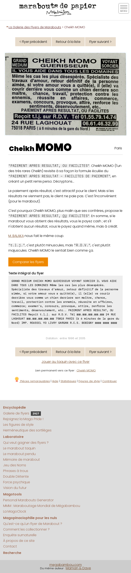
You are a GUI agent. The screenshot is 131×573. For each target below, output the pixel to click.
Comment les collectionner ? (26, 529)
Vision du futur (14, 487)
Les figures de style (18, 424)
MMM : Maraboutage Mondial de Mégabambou (41, 505)
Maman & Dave (78, 568)
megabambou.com (65, 564)
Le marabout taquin (19, 448)
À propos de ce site (19, 540)
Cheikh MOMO (86, 370)
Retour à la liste (68, 41)
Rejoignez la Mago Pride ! (23, 419)
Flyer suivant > (100, 41)
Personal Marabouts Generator (28, 500)
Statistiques (68, 381)
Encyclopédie (14, 407)
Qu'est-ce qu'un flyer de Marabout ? (32, 523)
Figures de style (89, 381)
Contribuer (109, 381)
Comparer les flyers (28, 262)
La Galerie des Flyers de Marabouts (35, 27)
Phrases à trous (15, 470)
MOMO (53, 147)
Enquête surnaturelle (20, 535)
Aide (55, 381)
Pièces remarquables (32, 381)
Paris (118, 148)
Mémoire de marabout (21, 459)
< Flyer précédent (33, 41)
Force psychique (16, 482)
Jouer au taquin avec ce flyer (65, 361)
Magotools (12, 494)
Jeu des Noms (14, 465)
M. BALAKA (16, 235)
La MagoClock (14, 511)
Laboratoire (13, 436)
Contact (10, 546)
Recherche (12, 552)
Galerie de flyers (22, 413)
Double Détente (16, 476)
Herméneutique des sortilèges (27, 430)
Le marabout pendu (19, 453)
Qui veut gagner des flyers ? (26, 442)
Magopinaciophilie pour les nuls (30, 517)
